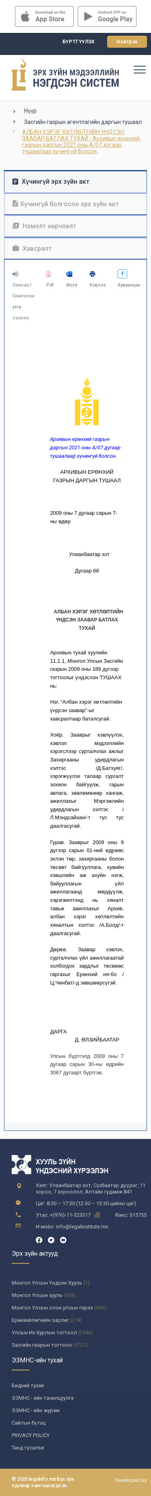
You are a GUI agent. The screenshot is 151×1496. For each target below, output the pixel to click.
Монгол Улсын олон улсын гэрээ (52, 1308)
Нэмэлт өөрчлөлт (44, 226)
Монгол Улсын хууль (37, 1295)
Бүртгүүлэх (78, 42)
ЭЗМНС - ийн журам (36, 1410)
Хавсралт (32, 248)
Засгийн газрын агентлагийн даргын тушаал (83, 122)
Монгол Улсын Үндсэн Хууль (47, 1283)
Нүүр (30, 111)
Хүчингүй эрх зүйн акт (50, 181)
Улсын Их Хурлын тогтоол (44, 1333)
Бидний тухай (28, 1385)
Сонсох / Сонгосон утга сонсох (23, 296)
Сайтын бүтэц (29, 1423)
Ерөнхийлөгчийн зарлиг (40, 1320)
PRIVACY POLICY (31, 1435)
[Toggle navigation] (139, 69)
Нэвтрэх (127, 42)
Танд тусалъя (28, 1448)
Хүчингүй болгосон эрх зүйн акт (65, 204)
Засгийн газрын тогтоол (42, 1345)
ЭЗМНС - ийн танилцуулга (43, 1398)
